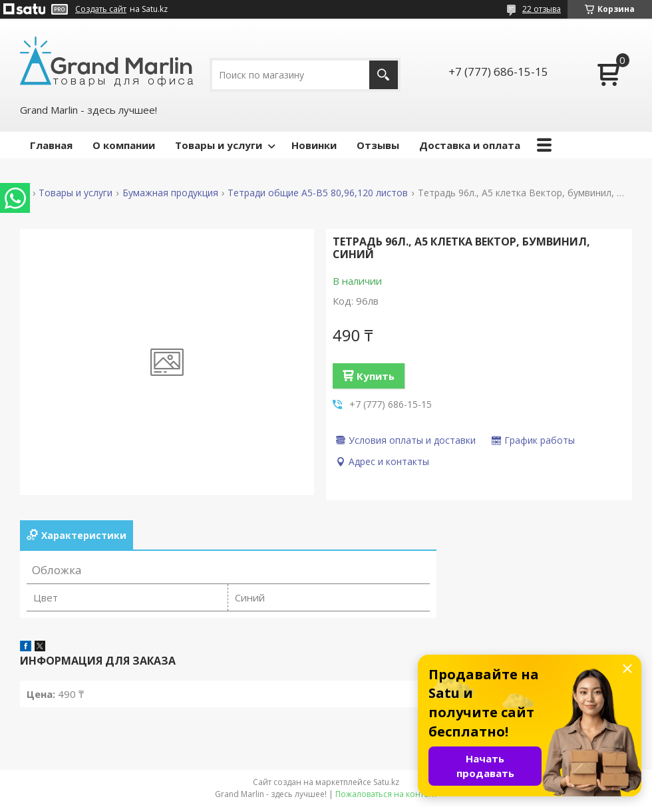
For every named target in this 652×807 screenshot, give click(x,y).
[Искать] (383, 75)
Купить (376, 376)
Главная (51, 145)
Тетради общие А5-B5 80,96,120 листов (318, 193)
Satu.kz (386, 782)
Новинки (314, 145)
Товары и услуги (218, 145)
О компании (123, 145)
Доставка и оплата (469, 145)
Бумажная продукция (170, 193)
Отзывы (378, 145)
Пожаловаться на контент (386, 794)
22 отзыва (541, 9)
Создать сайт (100, 9)
